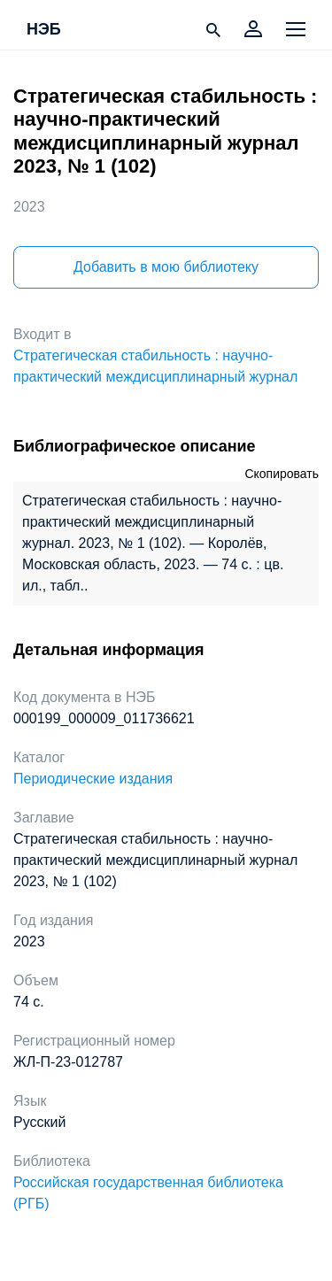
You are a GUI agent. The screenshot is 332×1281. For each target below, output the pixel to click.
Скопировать (281, 474)
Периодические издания (93, 778)
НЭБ (44, 30)
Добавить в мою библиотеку (166, 266)
